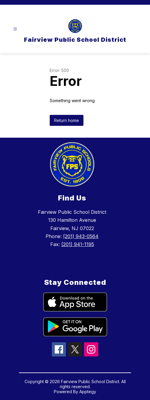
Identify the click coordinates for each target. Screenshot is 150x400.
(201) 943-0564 (81, 236)
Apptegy (87, 391)
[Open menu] (15, 29)
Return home (66, 120)
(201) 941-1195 (77, 244)
